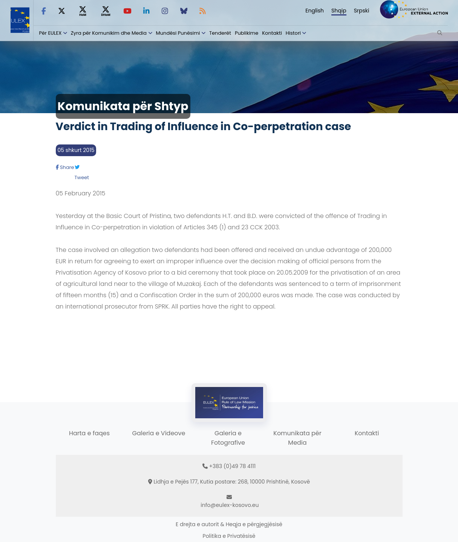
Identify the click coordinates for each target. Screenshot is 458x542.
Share (65, 167)
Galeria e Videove (158, 433)
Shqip (338, 10)
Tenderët (220, 33)
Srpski (361, 10)
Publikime (246, 33)
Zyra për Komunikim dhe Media (109, 33)
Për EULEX (50, 33)
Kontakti (272, 33)
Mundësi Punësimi (178, 33)
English (314, 10)
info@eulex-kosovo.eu (230, 505)
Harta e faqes (89, 433)
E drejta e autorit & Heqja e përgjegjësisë (229, 524)
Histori (293, 33)
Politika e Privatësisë (229, 536)
